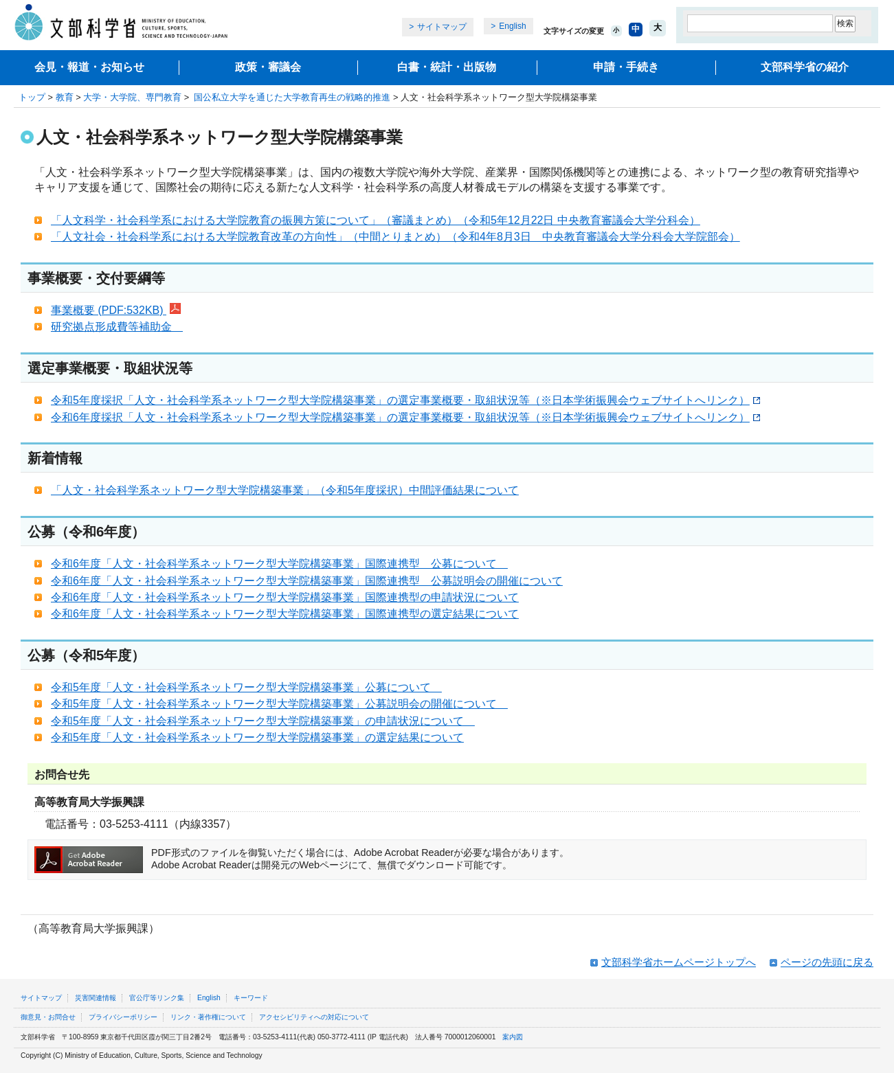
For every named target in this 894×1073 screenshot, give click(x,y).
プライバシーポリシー (123, 1017)
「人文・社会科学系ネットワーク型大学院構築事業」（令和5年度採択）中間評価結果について (285, 490)
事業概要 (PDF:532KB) (116, 310)
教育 (65, 97)
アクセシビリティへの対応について (314, 1017)
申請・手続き (626, 67)
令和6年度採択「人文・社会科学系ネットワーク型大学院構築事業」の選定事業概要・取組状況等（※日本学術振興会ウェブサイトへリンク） (405, 417)
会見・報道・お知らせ (89, 67)
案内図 (512, 1037)
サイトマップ (442, 27)
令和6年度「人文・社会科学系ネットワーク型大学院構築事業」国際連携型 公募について (279, 563)
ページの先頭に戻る (827, 962)
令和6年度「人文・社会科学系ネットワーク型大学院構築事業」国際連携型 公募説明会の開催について (307, 581)
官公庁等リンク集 (156, 998)
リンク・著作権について (208, 1017)
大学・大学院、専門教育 (132, 97)
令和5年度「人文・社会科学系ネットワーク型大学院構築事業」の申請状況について (263, 721)
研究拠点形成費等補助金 (117, 326)
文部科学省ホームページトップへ (678, 962)
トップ (32, 97)
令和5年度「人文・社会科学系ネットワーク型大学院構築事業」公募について (246, 687)
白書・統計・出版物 (446, 67)
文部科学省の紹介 (805, 67)
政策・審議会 (268, 67)
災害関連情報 (95, 998)
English (512, 26)
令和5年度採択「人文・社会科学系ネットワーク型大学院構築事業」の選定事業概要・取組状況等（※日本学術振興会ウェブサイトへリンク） (405, 400)
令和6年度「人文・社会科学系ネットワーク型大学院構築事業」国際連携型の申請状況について (285, 597)
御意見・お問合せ (48, 1017)
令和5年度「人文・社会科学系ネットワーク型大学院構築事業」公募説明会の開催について (279, 704)
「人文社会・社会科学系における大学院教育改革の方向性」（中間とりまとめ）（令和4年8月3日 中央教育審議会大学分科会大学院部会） (395, 236)
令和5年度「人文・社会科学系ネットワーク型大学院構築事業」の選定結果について (257, 737)
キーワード (251, 998)
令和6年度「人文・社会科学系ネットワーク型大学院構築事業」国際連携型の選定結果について (285, 614)
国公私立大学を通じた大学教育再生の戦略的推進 (291, 97)
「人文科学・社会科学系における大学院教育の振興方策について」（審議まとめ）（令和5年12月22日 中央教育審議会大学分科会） (375, 220)
